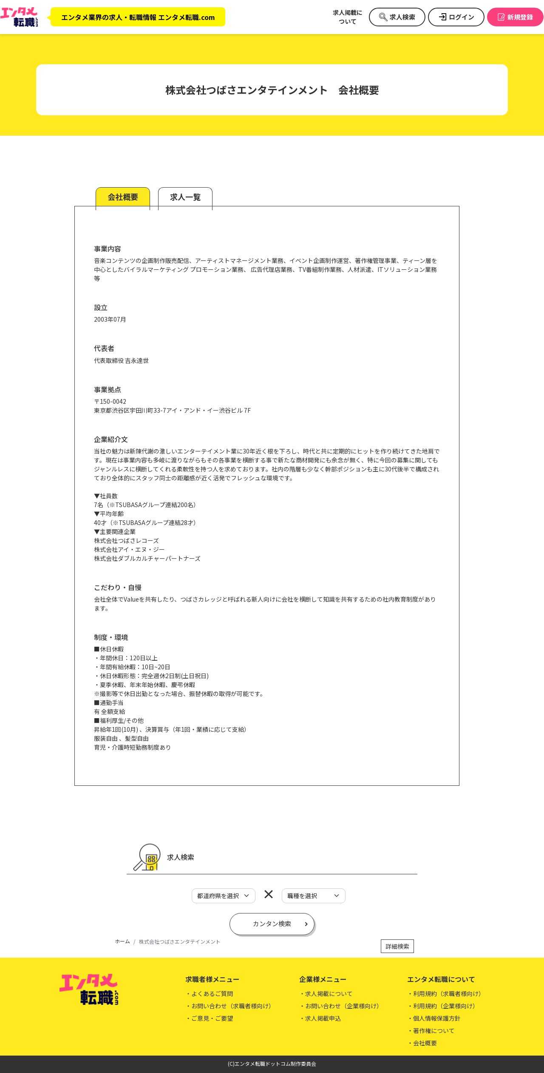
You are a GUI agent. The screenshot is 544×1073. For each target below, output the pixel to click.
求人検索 (402, 16)
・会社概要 (422, 1043)
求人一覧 (185, 196)
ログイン (461, 16)
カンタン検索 (272, 923)
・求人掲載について (326, 993)
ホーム (122, 941)
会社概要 (123, 196)
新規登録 (520, 16)
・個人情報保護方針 (434, 1018)
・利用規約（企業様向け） (443, 1006)
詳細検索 (397, 946)
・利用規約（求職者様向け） (445, 993)
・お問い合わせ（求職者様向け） (230, 1006)
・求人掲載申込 (320, 1018)
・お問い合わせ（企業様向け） (340, 1006)
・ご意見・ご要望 (209, 1018)
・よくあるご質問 (209, 993)
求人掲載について (348, 17)
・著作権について (431, 1030)
